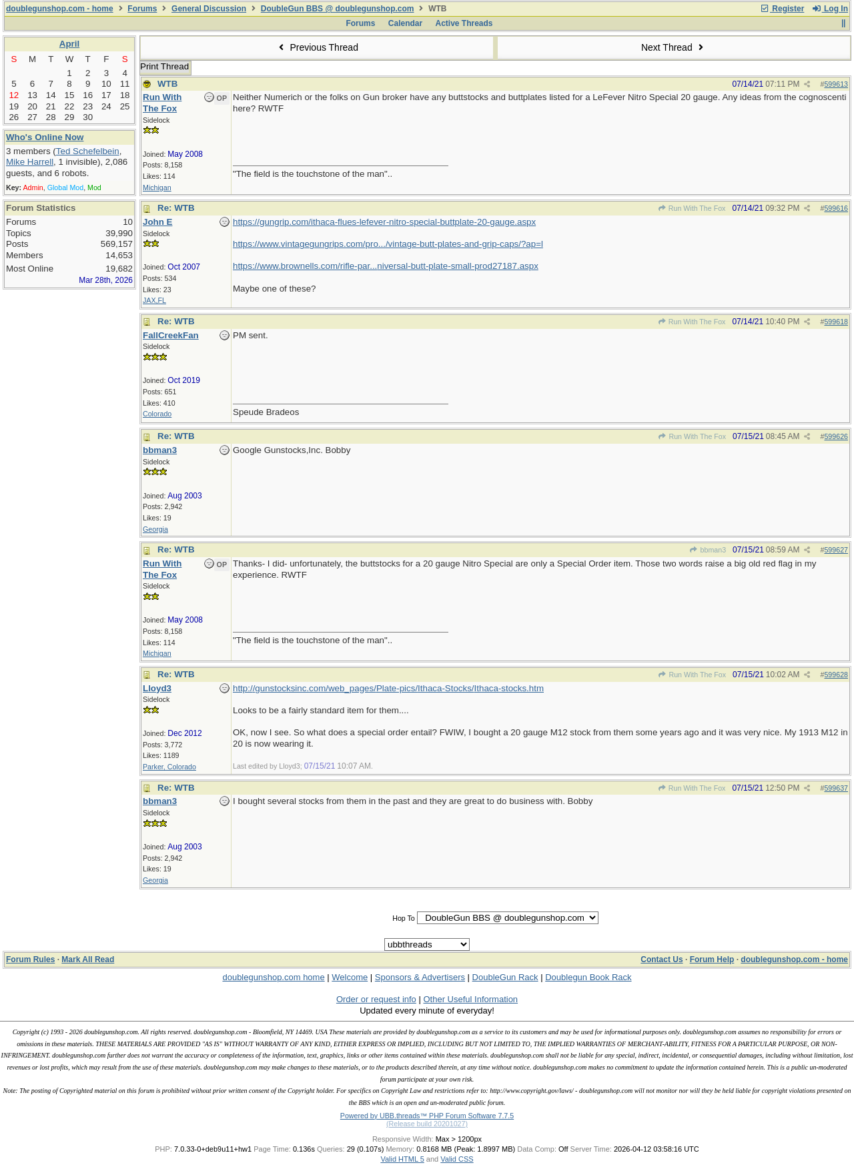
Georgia (155, 529)
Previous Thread (317, 47)
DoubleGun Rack (505, 977)
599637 (836, 788)
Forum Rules (30, 959)
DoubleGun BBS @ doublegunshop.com (337, 8)
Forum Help (712, 959)
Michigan (157, 187)
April (69, 44)
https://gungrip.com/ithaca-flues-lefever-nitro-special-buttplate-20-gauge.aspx (384, 222)
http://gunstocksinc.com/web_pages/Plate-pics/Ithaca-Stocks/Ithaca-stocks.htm (388, 688)
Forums (142, 8)
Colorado (157, 414)
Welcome (350, 977)
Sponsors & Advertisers (420, 977)
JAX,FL (154, 300)
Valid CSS (456, 1159)
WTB (167, 84)
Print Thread (164, 66)
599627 (836, 550)
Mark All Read (87, 959)
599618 (836, 322)
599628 (836, 675)
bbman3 (707, 550)
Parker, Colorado (169, 767)
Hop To (403, 918)
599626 (836, 436)
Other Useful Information (470, 999)
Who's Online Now (44, 137)
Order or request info (376, 999)
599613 (836, 84)
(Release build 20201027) (427, 1124)
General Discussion (208, 8)
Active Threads (464, 23)
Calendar (405, 23)
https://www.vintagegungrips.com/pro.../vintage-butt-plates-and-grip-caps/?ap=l (388, 244)
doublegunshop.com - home (59, 8)
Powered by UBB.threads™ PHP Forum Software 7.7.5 (427, 1116)
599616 (836, 208)
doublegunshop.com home (273, 977)
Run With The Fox (691, 208)
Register (782, 8)
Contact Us (661, 959)
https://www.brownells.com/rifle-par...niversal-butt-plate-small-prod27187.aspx (385, 266)
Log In (830, 8)
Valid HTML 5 (402, 1159)
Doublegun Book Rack (588, 977)
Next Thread (674, 47)
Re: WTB (176, 208)
